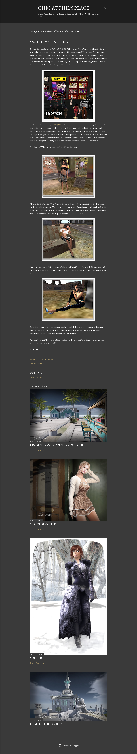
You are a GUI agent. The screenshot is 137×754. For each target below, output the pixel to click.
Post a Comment (37, 377)
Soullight (39, 658)
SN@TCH (58, 125)
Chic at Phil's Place (63, 8)
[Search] (105, 7)
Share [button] (50, 360)
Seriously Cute (43, 524)
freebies (33, 363)
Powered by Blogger (68, 745)
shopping (40, 363)
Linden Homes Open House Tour (57, 445)
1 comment (40, 663)
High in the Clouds (46, 724)
